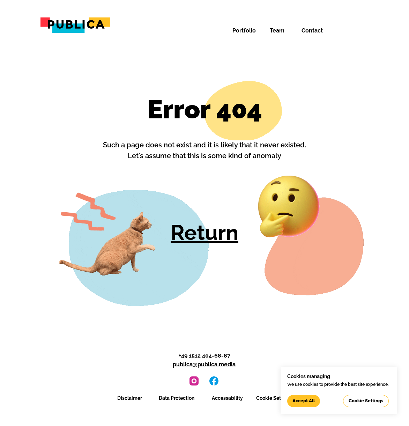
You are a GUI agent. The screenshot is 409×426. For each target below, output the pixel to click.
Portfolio (244, 30)
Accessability (227, 398)
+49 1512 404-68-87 (204, 355)
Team (277, 30)
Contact (312, 30)
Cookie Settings (274, 398)
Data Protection (176, 398)
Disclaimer (129, 398)
